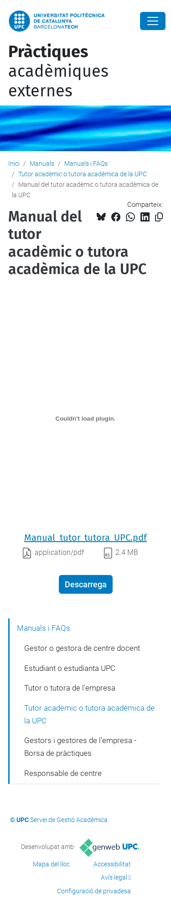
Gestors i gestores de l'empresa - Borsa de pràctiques (80, 747)
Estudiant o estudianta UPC (69, 668)
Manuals (42, 163)
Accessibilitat (112, 864)
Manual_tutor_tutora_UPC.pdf (85, 537)
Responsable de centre (63, 773)
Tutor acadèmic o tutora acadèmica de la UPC (82, 174)
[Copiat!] (159, 217)
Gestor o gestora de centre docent (82, 648)
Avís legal (114, 877)
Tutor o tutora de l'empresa (69, 687)
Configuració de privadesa (94, 891)
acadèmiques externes (58, 71)
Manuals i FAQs (86, 163)
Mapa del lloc (51, 864)
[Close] (153, 21)
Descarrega (86, 584)
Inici (14, 163)
